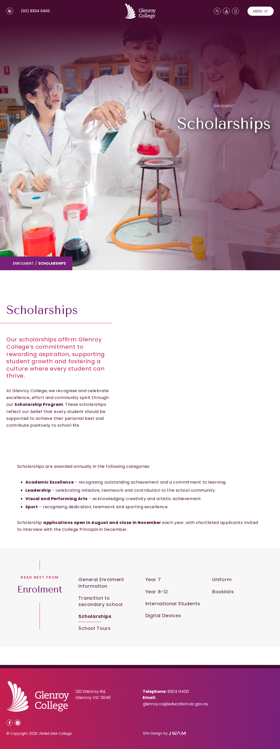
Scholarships (94, 616)
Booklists (223, 591)
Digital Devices (163, 615)
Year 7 (153, 579)
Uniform (222, 579)
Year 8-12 (156, 591)
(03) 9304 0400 (35, 10)
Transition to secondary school (100, 601)
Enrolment (23, 263)
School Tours (94, 628)
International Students (172, 603)
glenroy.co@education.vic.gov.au (175, 704)
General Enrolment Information (101, 582)
